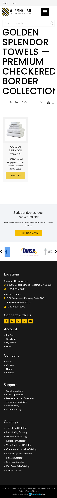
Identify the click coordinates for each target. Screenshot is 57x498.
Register (6, 3)
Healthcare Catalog (16, 436)
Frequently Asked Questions (20, 398)
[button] (1, 252)
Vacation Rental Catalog (18, 444)
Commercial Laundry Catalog (21, 449)
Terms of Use (42, 488)
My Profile (11, 342)
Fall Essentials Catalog (18, 466)
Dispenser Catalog (16, 440)
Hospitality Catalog (16, 432)
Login (14, 3)
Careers (10, 372)
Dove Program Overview (19, 453)
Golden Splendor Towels (15, 150)
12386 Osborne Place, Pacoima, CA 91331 (29, 284)
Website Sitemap (31, 491)
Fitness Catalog (14, 457)
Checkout (11, 339)
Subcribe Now (28, 233)
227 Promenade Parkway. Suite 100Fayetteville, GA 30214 (25, 300)
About (9, 361)
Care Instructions (14, 391)
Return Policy (12, 405)
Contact (10, 365)
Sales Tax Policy (13, 409)
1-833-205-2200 (16, 288)
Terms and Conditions (16, 402)
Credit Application (15, 394)
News (9, 369)
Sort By (14, 102)
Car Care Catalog (15, 461)
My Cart (10, 335)
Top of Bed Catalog (16, 427)
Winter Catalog (14, 470)
